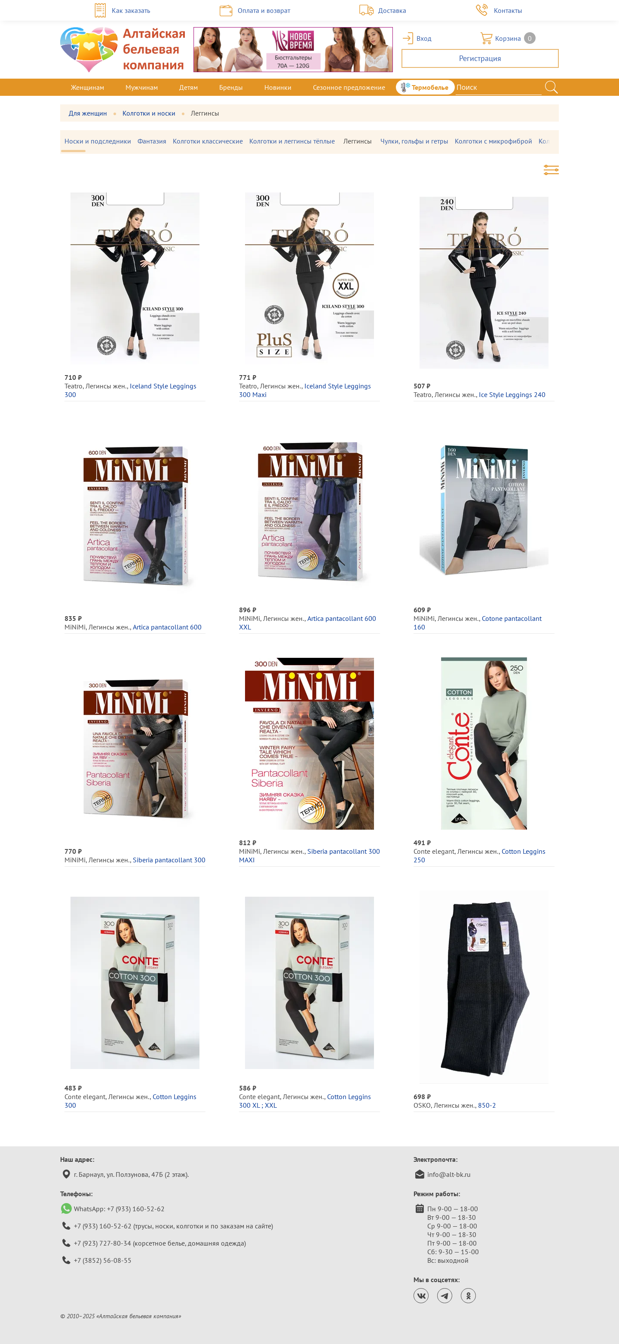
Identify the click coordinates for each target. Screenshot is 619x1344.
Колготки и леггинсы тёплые (296, 141)
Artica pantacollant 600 (167, 627)
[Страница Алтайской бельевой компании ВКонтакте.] (421, 1295)
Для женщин (88, 113)
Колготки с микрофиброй (497, 141)
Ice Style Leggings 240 (512, 394)
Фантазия (156, 141)
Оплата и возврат (264, 10)
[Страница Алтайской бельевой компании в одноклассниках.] (468, 1295)
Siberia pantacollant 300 (169, 859)
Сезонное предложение (349, 87)
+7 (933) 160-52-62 (136, 1208)
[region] (309, 142)
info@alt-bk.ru (449, 1174)
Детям (188, 87)
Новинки (277, 87)
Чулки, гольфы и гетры (419, 141)
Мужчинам (142, 87)
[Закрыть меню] (559, 87)
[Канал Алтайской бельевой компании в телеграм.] (444, 1295)
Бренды (231, 87)
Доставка (392, 10)
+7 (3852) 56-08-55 (103, 1260)
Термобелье (430, 87)
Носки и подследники (102, 141)
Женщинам (87, 87)
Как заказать (131, 10)
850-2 (487, 1105)
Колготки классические (212, 141)
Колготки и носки (149, 113)
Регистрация (480, 58)
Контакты (508, 10)
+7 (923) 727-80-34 (102, 1243)
